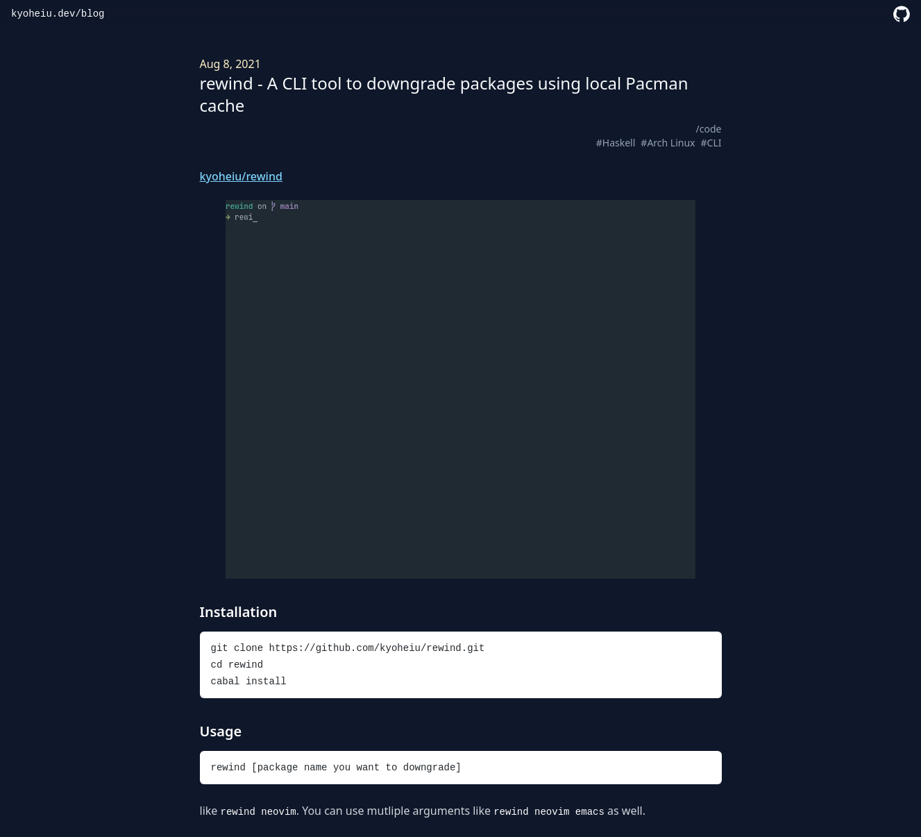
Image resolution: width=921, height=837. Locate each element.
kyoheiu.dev (43, 13)
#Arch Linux (668, 142)
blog (93, 13)
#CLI (711, 142)
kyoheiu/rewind (241, 176)
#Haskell (616, 142)
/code (709, 128)
